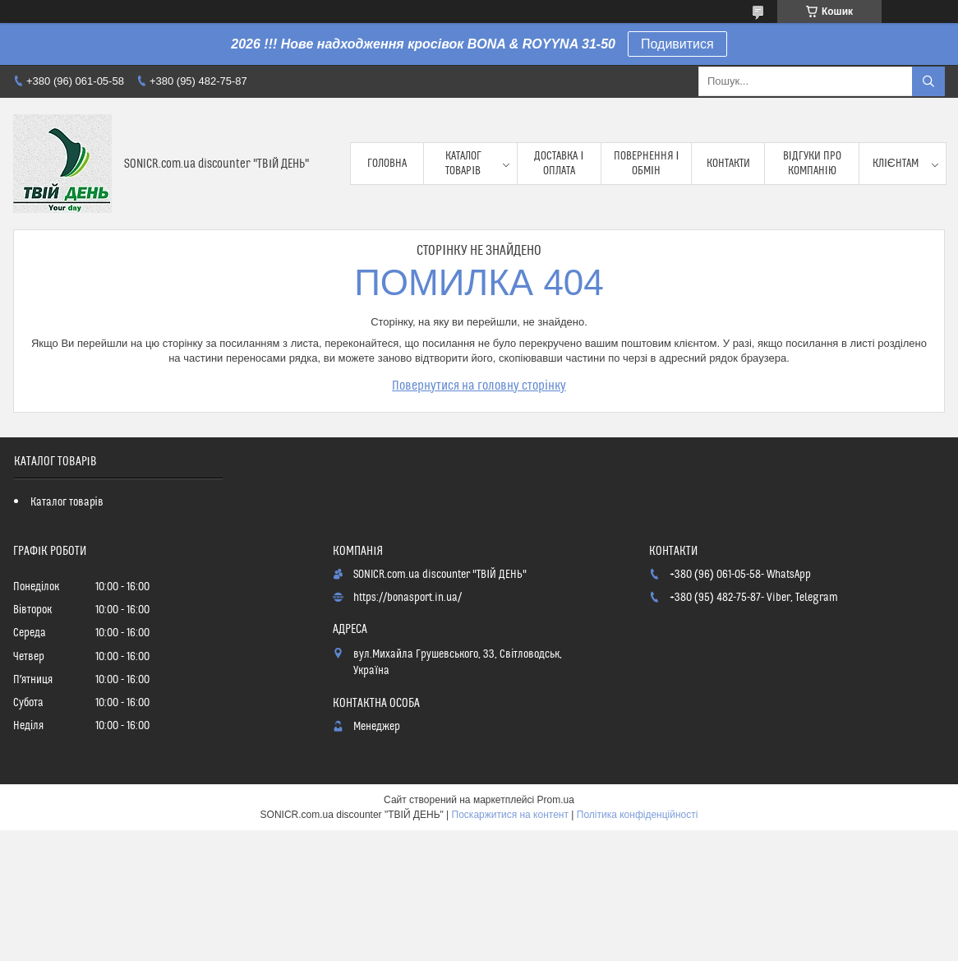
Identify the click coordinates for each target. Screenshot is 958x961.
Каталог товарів (463, 164)
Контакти (728, 163)
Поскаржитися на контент (510, 814)
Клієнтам (896, 163)
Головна (387, 163)
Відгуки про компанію (812, 164)
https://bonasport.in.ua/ (407, 597)
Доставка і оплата (558, 164)
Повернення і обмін (646, 164)
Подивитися (677, 44)
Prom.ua (555, 800)
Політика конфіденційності (637, 814)
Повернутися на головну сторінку (479, 385)
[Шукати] (928, 81)
